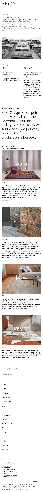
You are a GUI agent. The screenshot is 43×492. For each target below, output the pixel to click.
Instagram (5, 445)
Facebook (5, 450)
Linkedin (5, 454)
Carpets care (6, 402)
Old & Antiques (7, 423)
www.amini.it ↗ (6, 201)
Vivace (4, 432)
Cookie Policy (25, 489)
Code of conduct (7, 397)
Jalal (3, 428)
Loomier (4, 419)
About (4, 389)
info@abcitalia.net (8, 474)
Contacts (5, 393)
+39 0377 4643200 (10, 476)
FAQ (3, 406)
